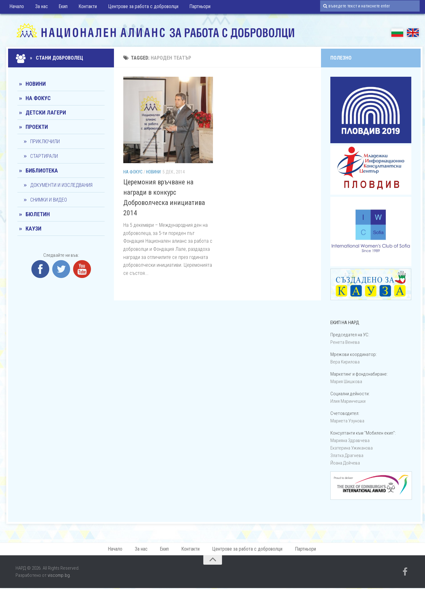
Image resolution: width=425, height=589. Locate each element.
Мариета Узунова (347, 421)
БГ (397, 32)
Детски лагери (46, 112)
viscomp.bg (59, 576)
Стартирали (44, 156)
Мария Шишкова (346, 381)
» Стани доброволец (50, 58)
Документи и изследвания (61, 185)
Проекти (37, 127)
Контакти (83, 8)
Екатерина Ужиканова (351, 448)
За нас (40, 8)
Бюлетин (38, 214)
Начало (16, 8)
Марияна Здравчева (350, 440)
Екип (60, 8)
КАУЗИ (33, 228)
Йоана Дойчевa (345, 463)
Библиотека (42, 170)
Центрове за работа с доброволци (138, 8)
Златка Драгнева (346, 455)
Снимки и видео (48, 200)
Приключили (45, 141)
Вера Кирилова (345, 362)
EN (413, 32)
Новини (153, 171)
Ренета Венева (345, 342)
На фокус (133, 171)
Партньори (194, 8)
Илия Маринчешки (348, 401)
